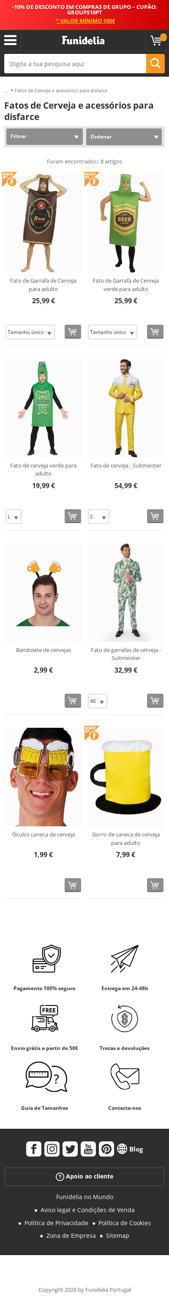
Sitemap (117, 1236)
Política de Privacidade (56, 1223)
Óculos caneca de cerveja (43, 834)
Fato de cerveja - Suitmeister (125, 465)
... (6, 91)
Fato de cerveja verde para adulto (43, 470)
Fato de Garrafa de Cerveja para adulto (43, 285)
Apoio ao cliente (84, 1176)
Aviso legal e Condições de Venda (88, 1210)
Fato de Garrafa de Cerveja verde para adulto (126, 285)
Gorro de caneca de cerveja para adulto (126, 839)
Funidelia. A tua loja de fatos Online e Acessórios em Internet (83, 40)
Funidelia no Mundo (84, 1197)
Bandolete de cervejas (43, 650)
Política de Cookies (124, 1223)
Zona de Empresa (71, 1236)
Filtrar (18, 136)
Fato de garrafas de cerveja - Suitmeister (126, 654)
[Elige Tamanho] (30, 332)
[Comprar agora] (73, 332)
